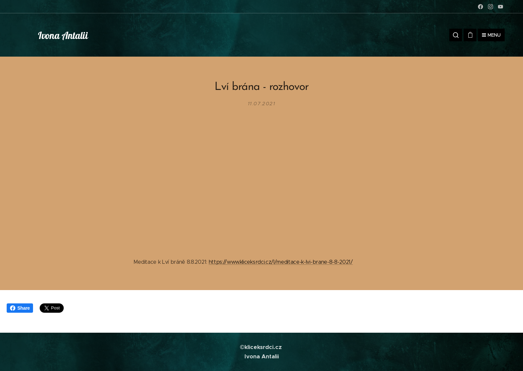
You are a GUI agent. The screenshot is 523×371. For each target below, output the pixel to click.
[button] (455, 35)
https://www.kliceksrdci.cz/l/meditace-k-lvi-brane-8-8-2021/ (281, 262)
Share (20, 308)
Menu (491, 35)
